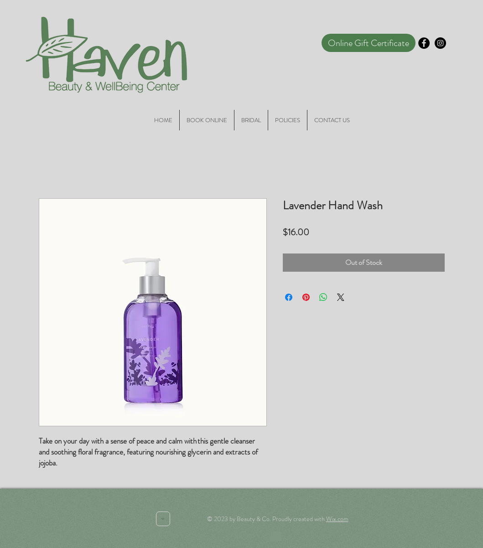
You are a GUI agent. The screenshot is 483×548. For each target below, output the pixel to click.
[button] (275, 533)
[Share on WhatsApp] (323, 297)
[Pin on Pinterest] (306, 297)
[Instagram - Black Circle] (440, 43)
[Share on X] (340, 297)
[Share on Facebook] (288, 297)
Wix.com (337, 518)
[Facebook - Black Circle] (424, 43)
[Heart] (163, 519)
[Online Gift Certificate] (368, 43)
